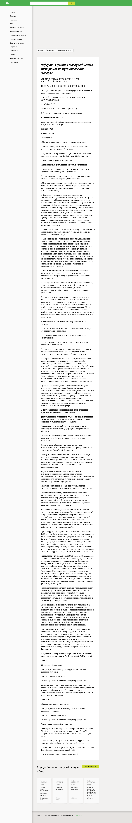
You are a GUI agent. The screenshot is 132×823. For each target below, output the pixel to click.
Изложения (14, 20)
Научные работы (16, 39)
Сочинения (14, 51)
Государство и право (64, 50)
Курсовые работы (16, 31)
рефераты (50, 50)
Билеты (12, 12)
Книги (12, 24)
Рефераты (13, 47)
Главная (40, 50)
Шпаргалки (14, 62)
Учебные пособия (16, 58)
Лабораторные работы (18, 35)
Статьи (12, 54)
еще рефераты (90, 766)
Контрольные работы (17, 27)
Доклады (13, 16)
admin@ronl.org (78, 815)
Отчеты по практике (17, 43)
